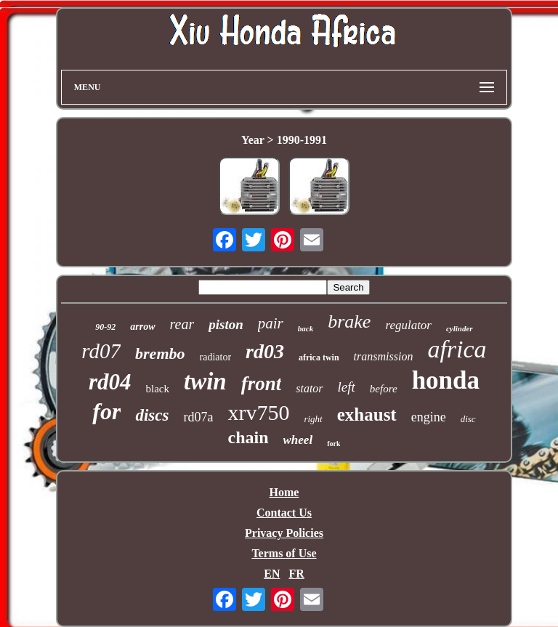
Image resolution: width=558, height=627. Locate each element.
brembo (160, 353)
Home (284, 492)
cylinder (459, 328)
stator (309, 388)
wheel (298, 440)
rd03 (265, 351)
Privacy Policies (284, 533)
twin (205, 381)
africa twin (319, 357)
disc (468, 418)
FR (296, 573)
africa (456, 349)
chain (248, 437)
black (157, 389)
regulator (408, 325)
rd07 (101, 351)
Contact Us (284, 512)
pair (270, 323)
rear (182, 324)
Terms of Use (283, 553)
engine (428, 417)
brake (349, 321)
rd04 (110, 382)
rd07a (198, 417)
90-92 (105, 327)
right (313, 418)
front (261, 384)
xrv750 (258, 412)
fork (333, 444)
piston (226, 324)
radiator (216, 357)
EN (272, 573)
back (305, 328)
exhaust (367, 414)
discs (152, 415)
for (106, 411)
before (383, 389)
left (346, 387)
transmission (383, 356)
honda (446, 380)
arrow (142, 326)
